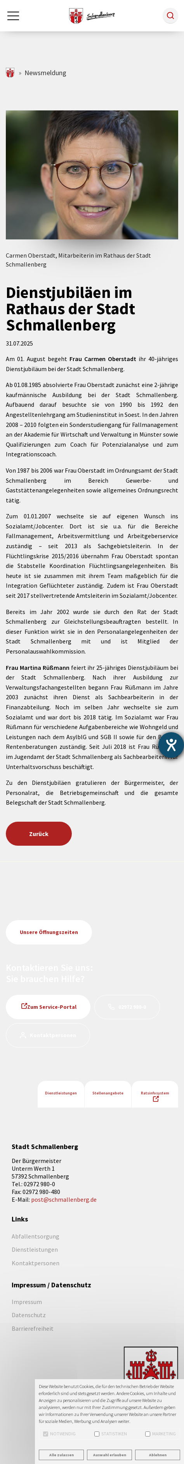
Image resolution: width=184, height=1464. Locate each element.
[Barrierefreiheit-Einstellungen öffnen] (171, 745)
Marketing (160, 1433)
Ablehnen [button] (158, 1454)
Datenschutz (29, 1315)
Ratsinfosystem (155, 1093)
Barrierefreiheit (33, 1328)
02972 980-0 (132, 1006)
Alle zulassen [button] (61, 1454)
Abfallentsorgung (35, 1236)
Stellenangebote (107, 1093)
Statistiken (110, 1433)
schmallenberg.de (11, 72)
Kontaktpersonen (53, 1035)
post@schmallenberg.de (64, 1199)
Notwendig (59, 1433)
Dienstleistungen (61, 1093)
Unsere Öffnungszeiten (49, 932)
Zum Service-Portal (51, 1006)
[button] (170, 15)
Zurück (39, 834)
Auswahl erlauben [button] (109, 1454)
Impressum (27, 1302)
